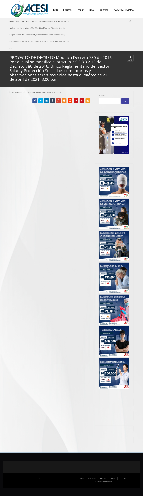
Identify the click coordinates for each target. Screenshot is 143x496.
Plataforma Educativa (124, 10)
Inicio (55, 10)
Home (11, 21)
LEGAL (91, 10)
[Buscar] (125, 101)
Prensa (81, 10)
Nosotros (68, 10)
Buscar (101, 95)
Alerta (18, 21)
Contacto (104, 10)
